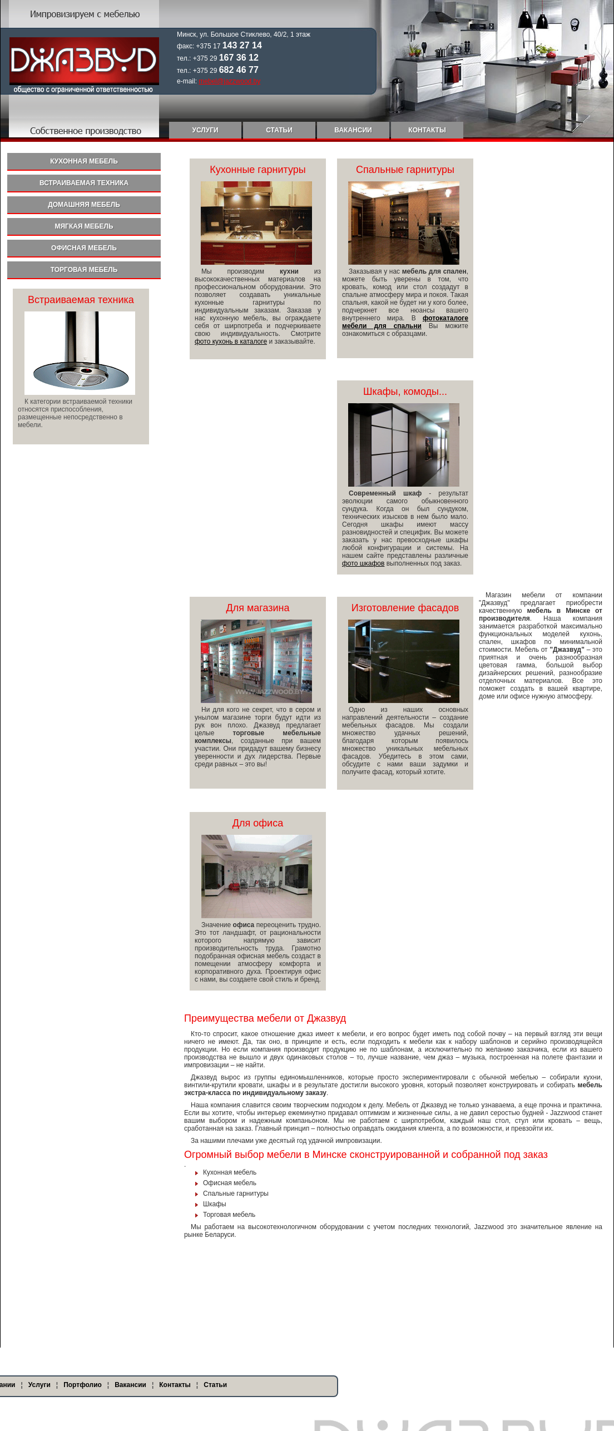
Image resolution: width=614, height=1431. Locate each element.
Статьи (279, 130)
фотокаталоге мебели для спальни (405, 322)
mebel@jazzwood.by (229, 81)
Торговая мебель (84, 270)
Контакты (426, 130)
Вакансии (353, 130)
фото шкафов (363, 563)
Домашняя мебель (84, 205)
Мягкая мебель (84, 226)
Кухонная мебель (84, 161)
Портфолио (82, 1385)
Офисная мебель (84, 248)
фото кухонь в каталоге (231, 341)
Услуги (205, 130)
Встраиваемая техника (83, 183)
